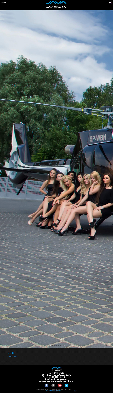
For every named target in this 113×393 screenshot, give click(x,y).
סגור (75, 390)
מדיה (15, 356)
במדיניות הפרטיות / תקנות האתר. (54, 390)
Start (10, 356)
